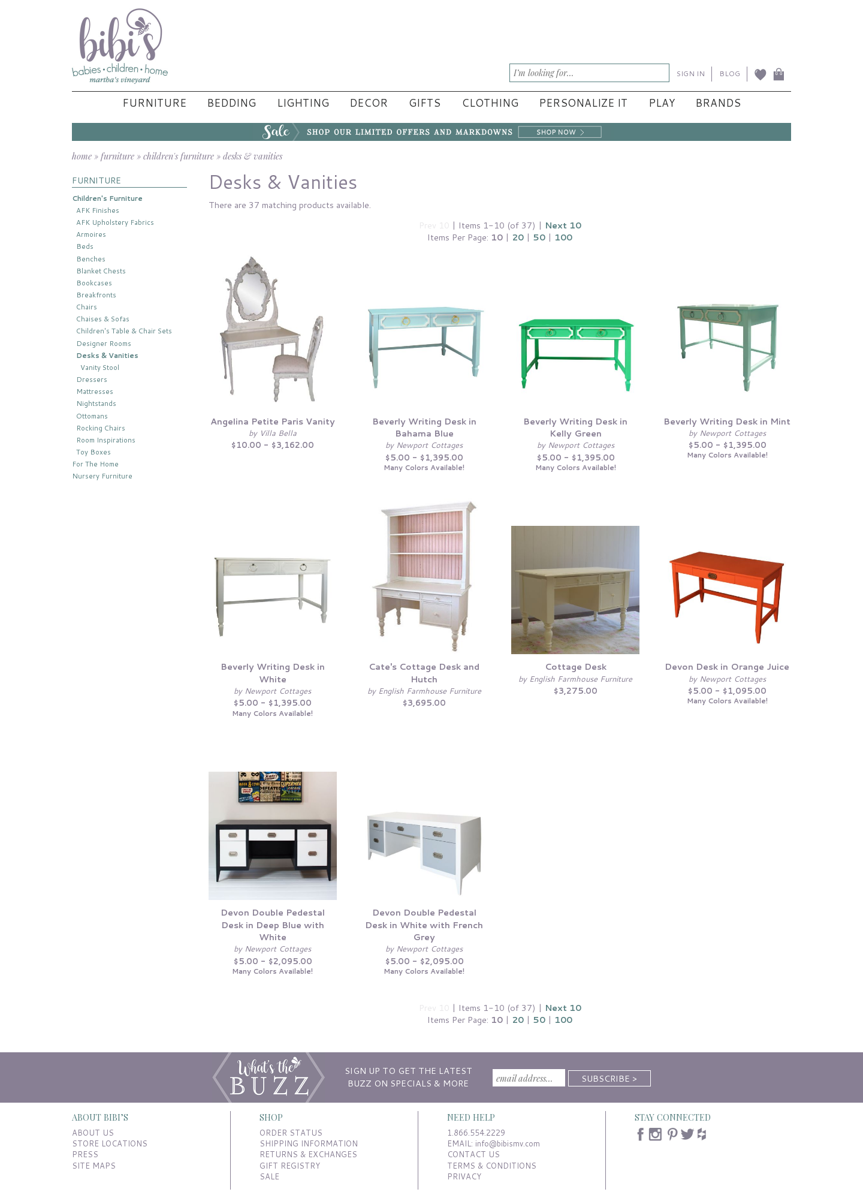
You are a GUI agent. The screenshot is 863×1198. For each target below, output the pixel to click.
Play (661, 102)
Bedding (231, 102)
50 (539, 237)
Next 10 (563, 225)
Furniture (154, 102)
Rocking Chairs (100, 428)
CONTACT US (473, 1154)
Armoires (91, 234)
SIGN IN (691, 73)
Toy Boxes (93, 452)
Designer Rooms (103, 343)
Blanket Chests (101, 271)
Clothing (489, 102)
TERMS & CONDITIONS (491, 1165)
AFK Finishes (97, 210)
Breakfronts (96, 295)
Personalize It (583, 102)
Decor (368, 102)
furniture (117, 156)
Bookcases (94, 283)
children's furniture (178, 156)
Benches (90, 259)
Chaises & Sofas (102, 319)
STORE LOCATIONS (109, 1143)
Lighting (303, 102)
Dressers (91, 379)
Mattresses (94, 391)
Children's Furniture (107, 198)
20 (518, 237)
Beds (84, 246)
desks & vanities (252, 156)
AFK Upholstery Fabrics (115, 222)
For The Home (95, 464)
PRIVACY (464, 1176)
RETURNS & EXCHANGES (308, 1154)
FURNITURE (96, 180)
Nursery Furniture (102, 476)
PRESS (85, 1154)
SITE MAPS (94, 1165)
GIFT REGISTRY (289, 1165)
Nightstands (96, 403)
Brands (718, 102)
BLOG (729, 73)
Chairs (86, 307)
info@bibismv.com (507, 1143)
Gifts (424, 102)
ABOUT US (93, 1132)
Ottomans (92, 416)
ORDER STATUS (290, 1132)
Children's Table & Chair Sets (124, 331)
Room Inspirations (105, 440)
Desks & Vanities (107, 355)
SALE (269, 1176)
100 (563, 237)
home (82, 156)
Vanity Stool (99, 367)
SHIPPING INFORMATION (308, 1143)
